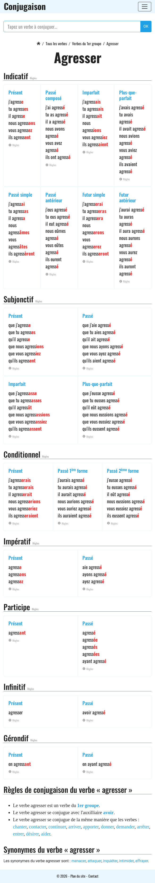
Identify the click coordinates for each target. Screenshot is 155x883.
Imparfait (91, 92)
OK (145, 26)
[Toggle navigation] (144, 6)
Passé (87, 315)
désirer (32, 833)
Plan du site (77, 876)
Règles (33, 78)
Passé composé (53, 95)
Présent (15, 92)
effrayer (141, 861)
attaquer (95, 861)
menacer (78, 861)
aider (45, 833)
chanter (20, 826)
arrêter (143, 826)
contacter (37, 826)
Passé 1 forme (73, 470)
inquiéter (110, 861)
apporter (91, 826)
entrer (18, 833)
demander (125, 826)
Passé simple (20, 194)
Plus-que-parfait (128, 95)
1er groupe (88, 805)
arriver (74, 826)
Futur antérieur (127, 197)
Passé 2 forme (123, 470)
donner (107, 826)
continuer (57, 826)
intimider (126, 861)
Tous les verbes (56, 43)
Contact (93, 876)
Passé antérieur (53, 197)
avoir (108, 812)
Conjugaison (25, 6)
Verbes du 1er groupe (86, 43)
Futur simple (93, 194)
